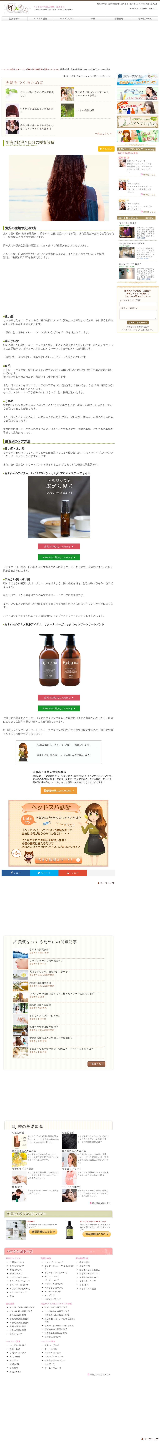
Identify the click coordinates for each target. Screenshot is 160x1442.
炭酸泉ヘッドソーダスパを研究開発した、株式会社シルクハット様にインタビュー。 (139, 168)
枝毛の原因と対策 (17, 1330)
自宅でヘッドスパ (17, 1353)
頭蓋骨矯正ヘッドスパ (54, 1360)
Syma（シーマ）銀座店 (130, 264)
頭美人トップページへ (99, 1375)
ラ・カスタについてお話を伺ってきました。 (139, 207)
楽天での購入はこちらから (58, 546)
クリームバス (50, 1349)
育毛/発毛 (17, 1187)
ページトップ (106, 883)
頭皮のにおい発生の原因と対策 (58, 1325)
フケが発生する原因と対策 (56, 1311)
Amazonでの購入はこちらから (58, 557)
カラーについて (51, 1276)
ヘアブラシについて (53, 1288)
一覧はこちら (103, 133)
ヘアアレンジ (67, 18)
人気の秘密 (14, 1356)
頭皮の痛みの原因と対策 (55, 1333)
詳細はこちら (148, 174)
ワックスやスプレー (18, 1277)
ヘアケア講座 (40, 18)
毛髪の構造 (18, 1132)
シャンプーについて (53, 1262)
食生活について (16, 1266)
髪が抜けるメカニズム (74, 1151)
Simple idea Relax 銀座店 (132, 243)
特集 (93, 18)
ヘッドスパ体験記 (71, 1187)
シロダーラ (49, 1364)
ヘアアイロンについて (19, 1289)
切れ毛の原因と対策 (18, 1319)
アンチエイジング (52, 1291)
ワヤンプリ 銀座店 (128, 223)
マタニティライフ (71, 1169)
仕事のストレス (16, 1262)
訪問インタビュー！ (136, 161)
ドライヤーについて (18, 1285)
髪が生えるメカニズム (24, 1151)
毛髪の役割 (68, 1132)
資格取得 (13, 1368)
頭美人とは (153, 8)
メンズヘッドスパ (52, 1353)
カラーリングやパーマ (19, 1281)
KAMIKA (31, 1221)
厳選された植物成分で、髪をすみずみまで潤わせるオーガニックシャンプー (95, 1227)
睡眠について (15, 1270)
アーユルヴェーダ (52, 1368)
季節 (11, 1296)
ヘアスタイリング (52, 1299)
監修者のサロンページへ (59, 790)
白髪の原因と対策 (17, 1326)
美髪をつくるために (23, 1169)
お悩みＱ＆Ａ (15, 1372)
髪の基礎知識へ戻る (100, 1203)
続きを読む (141, 238)
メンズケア (49, 1295)
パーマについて (51, 1280)
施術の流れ (14, 1364)
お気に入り (106, 149)
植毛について (15, 1334)
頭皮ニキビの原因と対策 (55, 1307)
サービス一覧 (145, 18)
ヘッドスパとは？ (17, 1345)
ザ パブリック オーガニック (93, 1221)
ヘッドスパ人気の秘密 (138, 8)
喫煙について (15, 1274)
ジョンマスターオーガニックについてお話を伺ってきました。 (139, 189)
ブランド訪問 (133, 184)
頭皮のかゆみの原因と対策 (56, 1315)
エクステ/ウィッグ (17, 1292)
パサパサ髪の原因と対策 (20, 1311)
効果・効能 (14, 1349)
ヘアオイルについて (53, 1284)
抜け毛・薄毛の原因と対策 (21, 1307)
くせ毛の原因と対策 (18, 1323)
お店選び (13, 1360)
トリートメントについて (55, 1273)
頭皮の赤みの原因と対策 (55, 1329)
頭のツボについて (52, 1337)
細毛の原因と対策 (17, 1315)
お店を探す (14, 18)
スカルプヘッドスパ (53, 1356)
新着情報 (119, 18)
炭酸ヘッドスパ (51, 1345)
